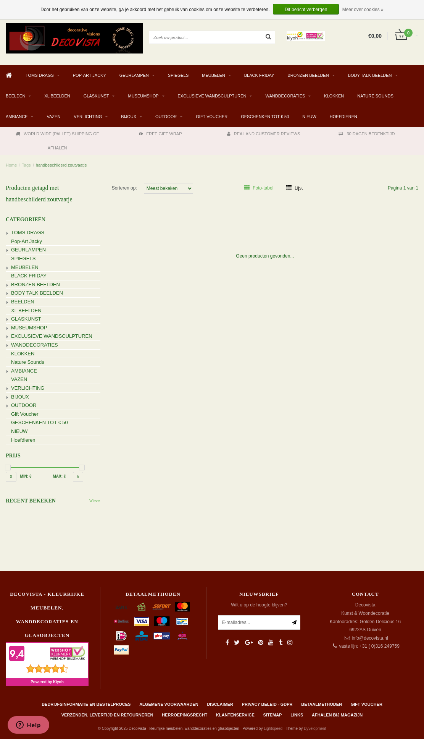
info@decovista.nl (370, 638)
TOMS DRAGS (40, 75)
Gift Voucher (211, 116)
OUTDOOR (166, 116)
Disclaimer (220, 704)
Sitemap (272, 715)
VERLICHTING (88, 116)
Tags (26, 165)
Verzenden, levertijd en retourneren (107, 715)
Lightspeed (273, 728)
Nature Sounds (375, 96)
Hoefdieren (343, 116)
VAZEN (53, 116)
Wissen (94, 501)
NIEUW (309, 116)
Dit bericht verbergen (306, 9)
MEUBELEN (213, 75)
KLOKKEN (334, 96)
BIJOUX (128, 116)
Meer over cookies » (363, 9)
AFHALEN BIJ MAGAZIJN (337, 715)
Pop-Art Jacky (89, 75)
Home (11, 165)
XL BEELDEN (57, 96)
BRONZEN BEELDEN (308, 75)
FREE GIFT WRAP (160, 133)
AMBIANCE (16, 116)
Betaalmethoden (321, 704)
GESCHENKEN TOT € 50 (265, 116)
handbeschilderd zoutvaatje (61, 165)
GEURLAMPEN (134, 75)
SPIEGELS (178, 75)
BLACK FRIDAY (259, 75)
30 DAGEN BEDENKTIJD (367, 133)
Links (296, 715)
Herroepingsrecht (184, 715)
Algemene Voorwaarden (168, 704)
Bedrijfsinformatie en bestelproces (86, 704)
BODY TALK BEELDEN (370, 75)
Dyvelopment (315, 728)
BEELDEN (15, 96)
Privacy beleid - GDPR (267, 704)
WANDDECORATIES (285, 96)
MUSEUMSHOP (143, 96)
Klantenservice (235, 715)
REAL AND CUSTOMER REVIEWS (263, 133)
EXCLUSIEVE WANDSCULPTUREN (212, 96)
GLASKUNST (96, 96)
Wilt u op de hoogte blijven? (259, 605)
